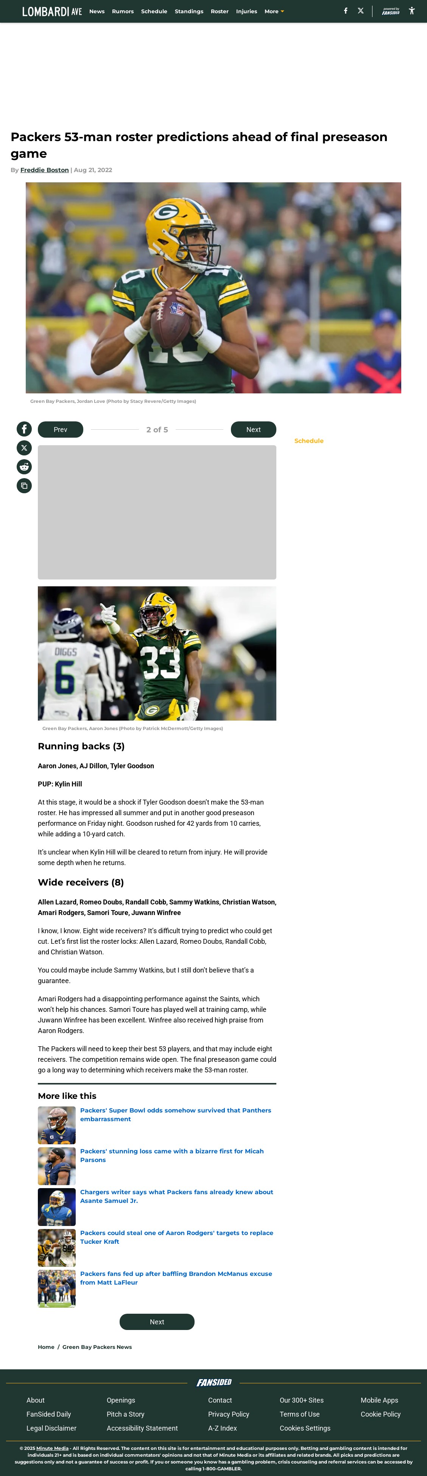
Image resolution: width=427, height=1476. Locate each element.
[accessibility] (412, 10)
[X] (361, 11)
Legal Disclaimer (51, 1428)
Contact (220, 1400)
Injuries (246, 11)
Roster (220, 11)
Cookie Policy (381, 1414)
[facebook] (346, 11)
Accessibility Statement (142, 1428)
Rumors (123, 11)
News (96, 11)
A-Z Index (222, 1428)
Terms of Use (300, 1414)
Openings (121, 1400)
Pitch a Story (126, 1414)
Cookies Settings (305, 1428)
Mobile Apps (379, 1400)
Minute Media (52, 1448)
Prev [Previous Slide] (60, 429)
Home (46, 1347)
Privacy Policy (228, 1414)
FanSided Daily (48, 1414)
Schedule (154, 11)
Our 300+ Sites (302, 1400)
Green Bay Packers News (97, 1347)
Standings (189, 11)
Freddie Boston (44, 170)
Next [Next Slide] (253, 429)
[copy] (24, 485)
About (35, 1400)
